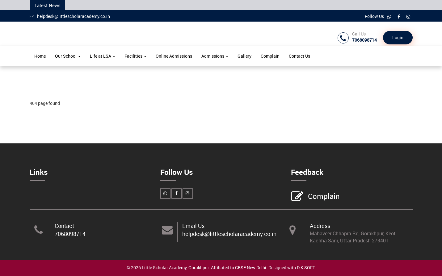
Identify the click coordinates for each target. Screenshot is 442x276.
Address (320, 225)
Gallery (244, 56)
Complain (270, 56)
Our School (68, 56)
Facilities (135, 56)
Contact (64, 225)
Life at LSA (102, 56)
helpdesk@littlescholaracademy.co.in (70, 16)
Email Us (193, 225)
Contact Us (299, 56)
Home (40, 56)
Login (397, 37)
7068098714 (70, 233)
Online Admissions (174, 56)
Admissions (214, 56)
